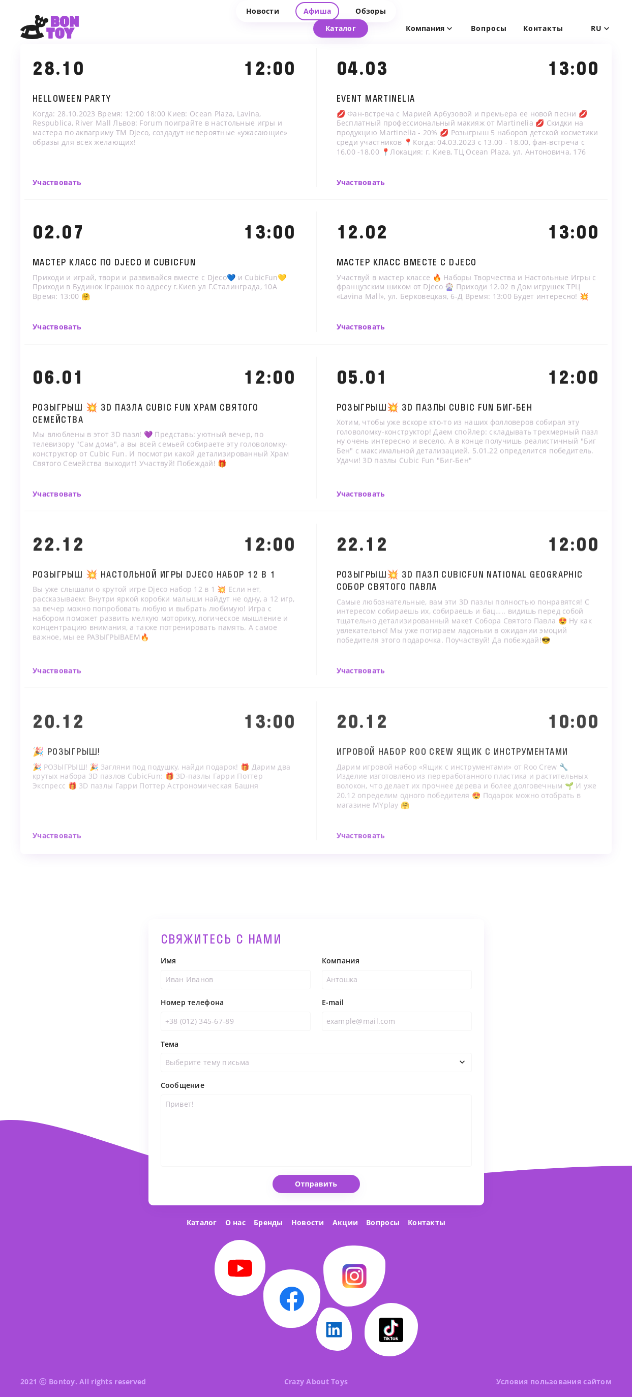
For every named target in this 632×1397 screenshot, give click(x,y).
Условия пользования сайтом (554, 1381)
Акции (345, 1222)
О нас (235, 1222)
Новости (307, 1222)
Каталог (202, 1222)
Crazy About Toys (316, 1381)
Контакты (426, 1222)
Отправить (316, 1197)
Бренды (268, 1222)
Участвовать (57, 182)
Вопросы (488, 28)
